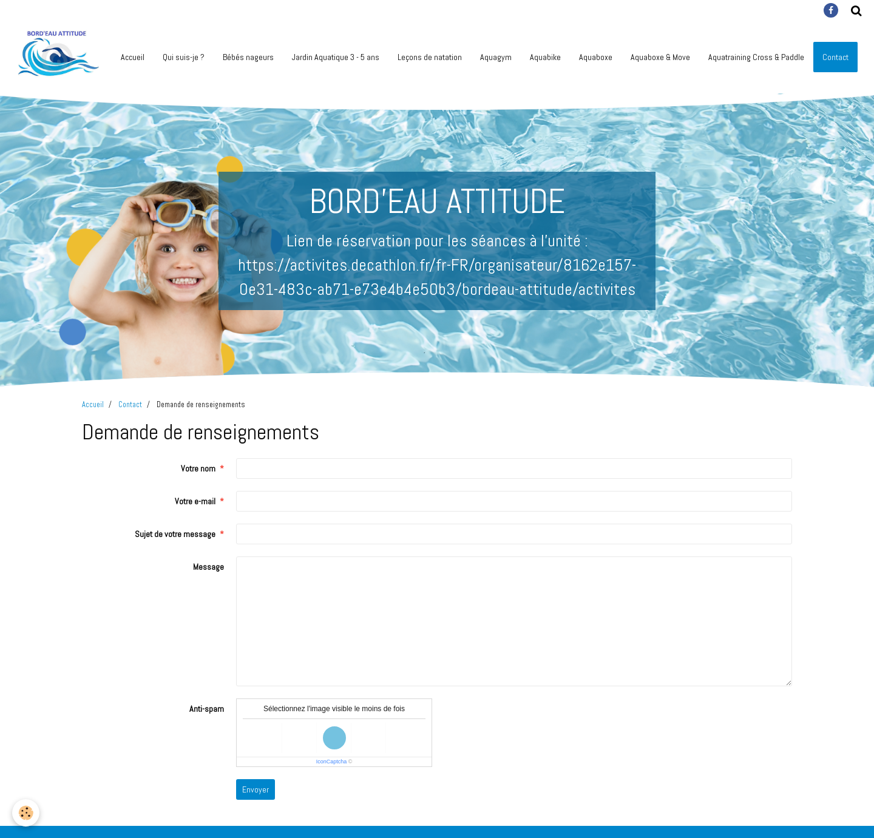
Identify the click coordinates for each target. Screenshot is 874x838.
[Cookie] (25, 812)
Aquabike (545, 57)
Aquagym (496, 57)
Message (208, 566)
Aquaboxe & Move (660, 57)
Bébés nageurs (248, 57)
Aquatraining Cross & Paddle (756, 57)
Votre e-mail (195, 501)
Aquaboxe (595, 57)
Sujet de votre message (175, 534)
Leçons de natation (430, 57)
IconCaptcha (331, 762)
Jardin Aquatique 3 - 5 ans (335, 57)
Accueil (132, 57)
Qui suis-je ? (184, 57)
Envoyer (255, 789)
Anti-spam (206, 708)
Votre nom (198, 468)
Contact (130, 405)
